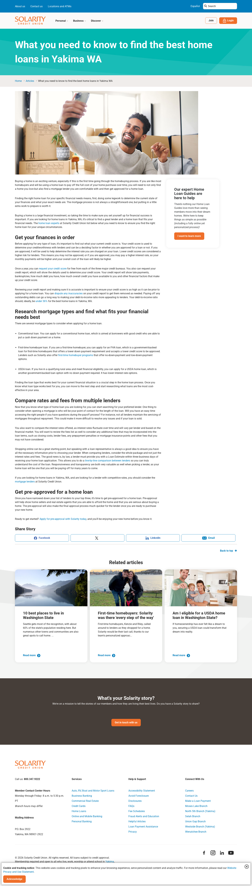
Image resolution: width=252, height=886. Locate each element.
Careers (189, 790)
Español (195, 6)
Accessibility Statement (141, 790)
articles (30, 80)
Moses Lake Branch (196, 806)
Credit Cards (79, 806)
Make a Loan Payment (198, 801)
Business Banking (82, 795)
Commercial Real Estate (85, 801)
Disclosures (135, 801)
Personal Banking (82, 821)
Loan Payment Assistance (143, 826)
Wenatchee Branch (195, 831)
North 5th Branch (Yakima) (200, 811)
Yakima (109, 861)
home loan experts (48, 223)
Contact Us (191, 795)
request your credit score (52, 268)
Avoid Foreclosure (138, 795)
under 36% (41, 301)
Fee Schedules (136, 811)
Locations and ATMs (59, 6)
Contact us (36, 6)
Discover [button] (97, 20)
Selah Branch (192, 816)
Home (18, 80)
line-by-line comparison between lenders (107, 460)
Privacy (132, 831)
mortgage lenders (25, 481)
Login (228, 21)
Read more (31, 655)
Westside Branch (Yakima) (200, 826)
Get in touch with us (126, 722)
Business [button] (79, 20)
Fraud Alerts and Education (143, 816)
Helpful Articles (137, 821)
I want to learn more (189, 236)
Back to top (228, 550)
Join (211, 20)
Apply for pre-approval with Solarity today (62, 518)
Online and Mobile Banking (87, 816)
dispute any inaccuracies (68, 293)
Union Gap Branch (195, 821)
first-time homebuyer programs (75, 355)
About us (20, 6)
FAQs (131, 806)
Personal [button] (61, 20)
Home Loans (79, 811)
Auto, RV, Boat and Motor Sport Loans (93, 790)
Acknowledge (14, 879)
